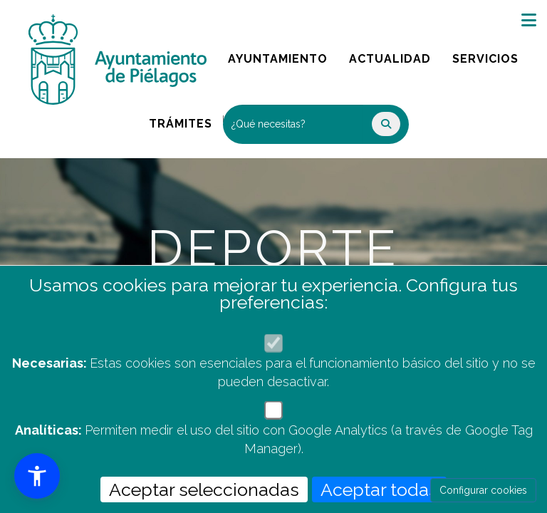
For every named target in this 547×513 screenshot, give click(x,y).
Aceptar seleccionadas (204, 489)
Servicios (490, 55)
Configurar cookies (483, 490)
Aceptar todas (379, 489)
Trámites (185, 120)
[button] (37, 476)
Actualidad (395, 55)
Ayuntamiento (278, 55)
